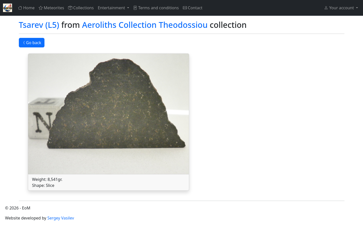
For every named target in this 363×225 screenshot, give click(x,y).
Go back (31, 42)
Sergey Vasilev (60, 218)
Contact (192, 8)
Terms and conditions (156, 8)
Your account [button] (339, 8)
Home (26, 8)
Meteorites (51, 8)
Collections (81, 8)
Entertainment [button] (112, 8)
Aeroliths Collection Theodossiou (145, 24)
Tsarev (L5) (39, 24)
